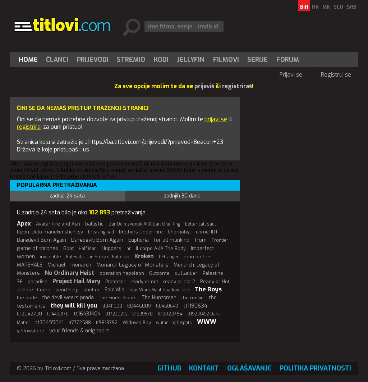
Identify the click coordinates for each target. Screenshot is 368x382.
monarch (80, 265)
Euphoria (138, 240)
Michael (56, 265)
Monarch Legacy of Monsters (132, 264)
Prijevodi (93, 59)
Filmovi (226, 59)
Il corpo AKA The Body (161, 248)
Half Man (88, 248)
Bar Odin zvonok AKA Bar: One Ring (144, 224)
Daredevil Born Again (41, 240)
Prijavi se (291, 74)
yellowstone (30, 331)
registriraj (29, 127)
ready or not (144, 281)
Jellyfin (190, 59)
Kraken (144, 256)
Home (28, 59)
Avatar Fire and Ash (58, 224)
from (200, 240)
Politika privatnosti (315, 368)
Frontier (220, 240)
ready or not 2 (179, 281)
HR (315, 7)
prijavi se (215, 119)
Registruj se (336, 74)
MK (326, 7)
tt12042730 (29, 314)
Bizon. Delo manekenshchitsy (50, 232)
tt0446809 (139, 306)
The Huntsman (159, 297)
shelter (92, 290)
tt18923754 (170, 314)
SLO (338, 7)
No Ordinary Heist (70, 273)
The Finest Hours (118, 298)
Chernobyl (179, 232)
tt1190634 (195, 305)
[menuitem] (30, 59)
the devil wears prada (68, 297)
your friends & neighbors (79, 330)
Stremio (131, 59)
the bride (27, 298)
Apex (24, 223)
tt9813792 (107, 322)
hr (128, 248)
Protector (115, 281)
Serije (257, 59)
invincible (50, 257)
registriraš (237, 86)
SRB (351, 7)
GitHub (169, 368)
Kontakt (204, 368)
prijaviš (204, 86)
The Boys (208, 289)
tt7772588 (80, 322)
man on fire (197, 257)
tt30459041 (49, 322)
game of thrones (37, 248)
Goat (68, 248)
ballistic (94, 223)
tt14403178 (58, 314)
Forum (287, 59)
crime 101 (206, 232)
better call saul (200, 224)
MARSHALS (29, 265)
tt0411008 (112, 306)
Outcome (159, 273)
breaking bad (101, 232)
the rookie (192, 298)
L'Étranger (169, 257)
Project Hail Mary (76, 281)
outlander (186, 273)
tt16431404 (87, 313)
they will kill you (73, 305)
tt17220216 (116, 314)
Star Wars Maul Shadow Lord (159, 290)
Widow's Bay (137, 322)
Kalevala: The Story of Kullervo (97, 257)
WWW (206, 322)
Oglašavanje (249, 368)
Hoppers (111, 248)
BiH (304, 7)
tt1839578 (142, 314)
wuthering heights (174, 323)
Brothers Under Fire (141, 232)
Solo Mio (114, 289)
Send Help (67, 290)
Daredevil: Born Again (97, 240)
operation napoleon (122, 273)
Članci (57, 59)
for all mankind (171, 240)
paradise (37, 281)
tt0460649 (167, 306)
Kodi (161, 59)
